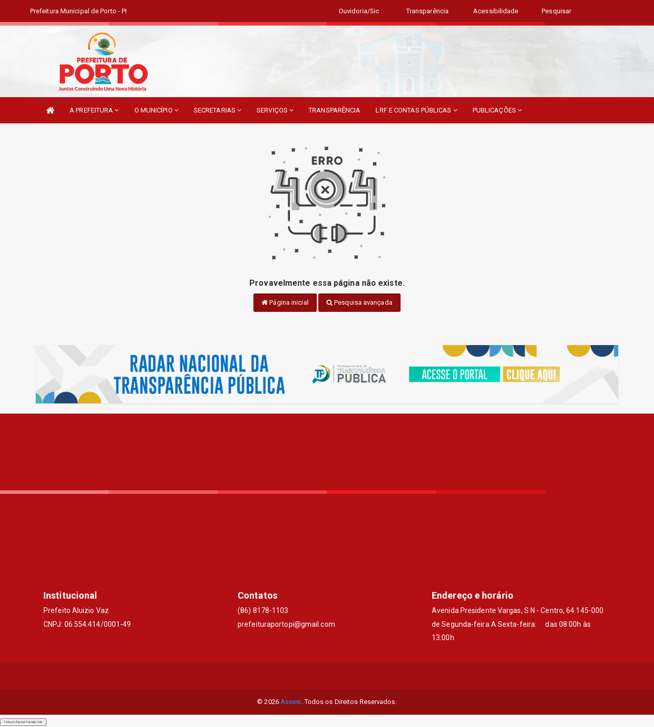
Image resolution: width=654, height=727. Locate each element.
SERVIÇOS (274, 110)
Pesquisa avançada (359, 302)
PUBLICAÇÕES (497, 110)
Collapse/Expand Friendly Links (23, 721)
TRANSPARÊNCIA (334, 110)
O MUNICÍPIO (156, 110)
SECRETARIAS (217, 110)
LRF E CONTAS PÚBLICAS (416, 110)
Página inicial (285, 302)
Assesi (291, 702)
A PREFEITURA (94, 110)
